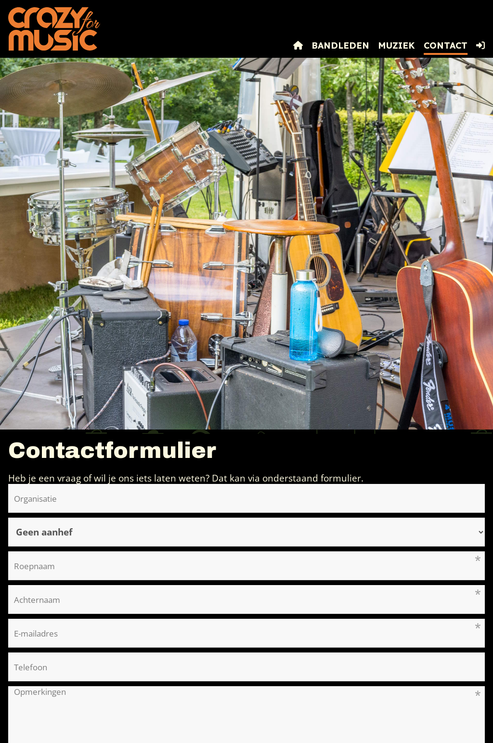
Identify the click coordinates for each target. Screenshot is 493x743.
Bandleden (340, 45)
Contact (445, 45)
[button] (480, 46)
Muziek (396, 45)
